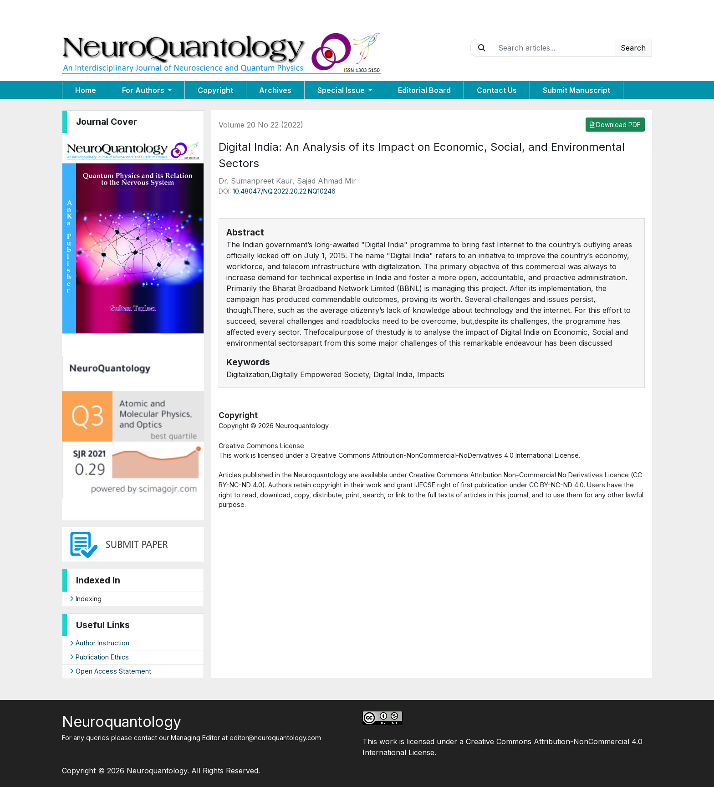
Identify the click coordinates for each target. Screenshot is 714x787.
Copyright (215, 90)
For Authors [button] (144, 90)
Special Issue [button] (342, 90)
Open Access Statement (110, 671)
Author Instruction (99, 643)
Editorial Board (424, 90)
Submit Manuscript (576, 90)
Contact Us (497, 90)
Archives (275, 90)
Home (85, 90)
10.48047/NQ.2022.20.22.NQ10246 (284, 191)
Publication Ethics (99, 657)
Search (633, 47)
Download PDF (615, 124)
